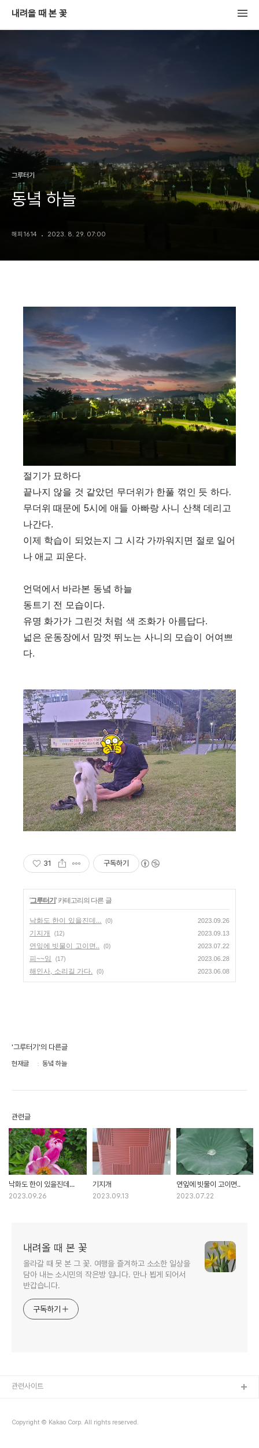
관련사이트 (27, 1386)
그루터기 (43, 900)
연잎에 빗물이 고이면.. (64, 946)
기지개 (39, 933)
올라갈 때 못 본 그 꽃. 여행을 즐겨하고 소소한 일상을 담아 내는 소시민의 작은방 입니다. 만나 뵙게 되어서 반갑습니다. (106, 1274)
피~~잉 (40, 959)
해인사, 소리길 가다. (60, 971)
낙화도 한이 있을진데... (65, 921)
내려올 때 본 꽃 (39, 14)
